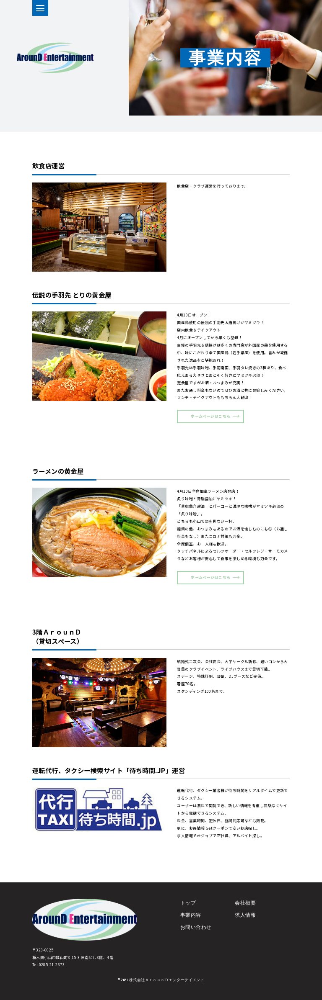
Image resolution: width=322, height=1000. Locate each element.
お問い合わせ (196, 933)
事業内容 (190, 920)
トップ (188, 908)
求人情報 (245, 920)
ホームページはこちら (210, 416)
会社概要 (245, 908)
